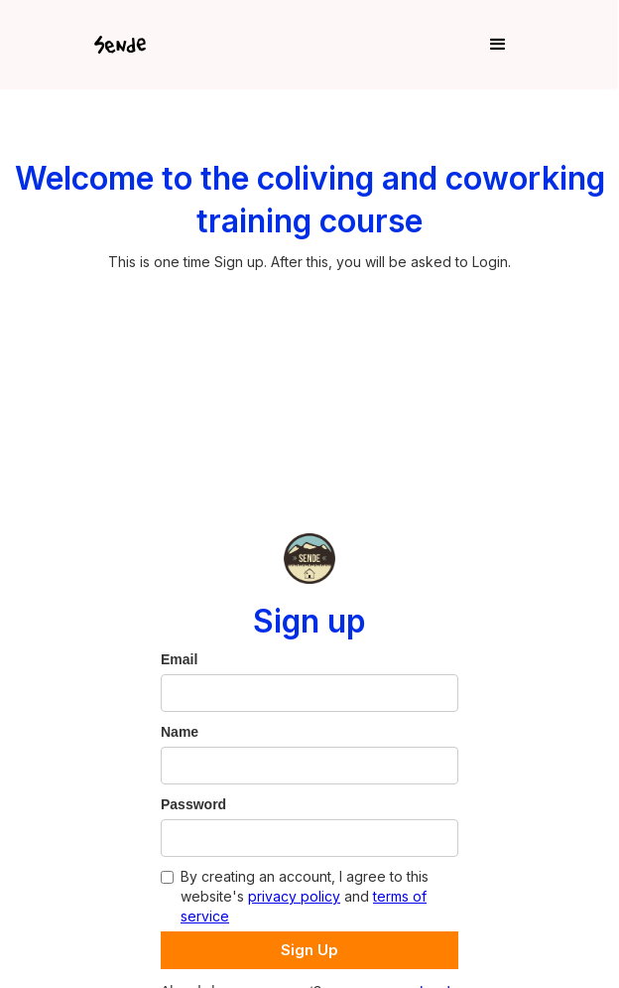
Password (193, 804)
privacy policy (294, 896)
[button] (347, 44)
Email (179, 659)
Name (179, 732)
